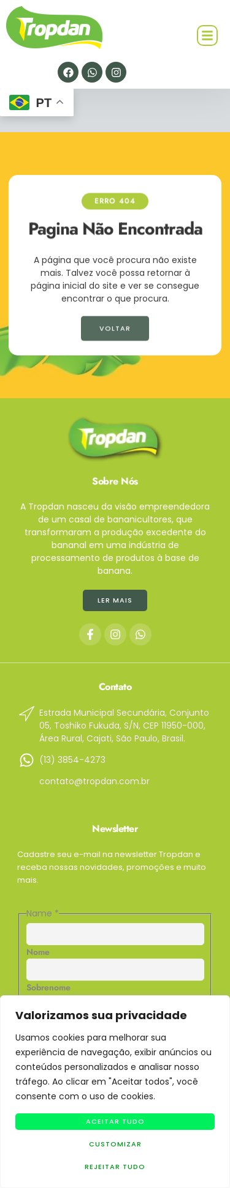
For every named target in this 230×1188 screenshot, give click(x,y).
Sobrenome (48, 987)
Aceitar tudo (115, 1121)
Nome (38, 952)
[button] (207, 35)
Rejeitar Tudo (115, 1166)
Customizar (115, 1144)
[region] (115, 1091)
